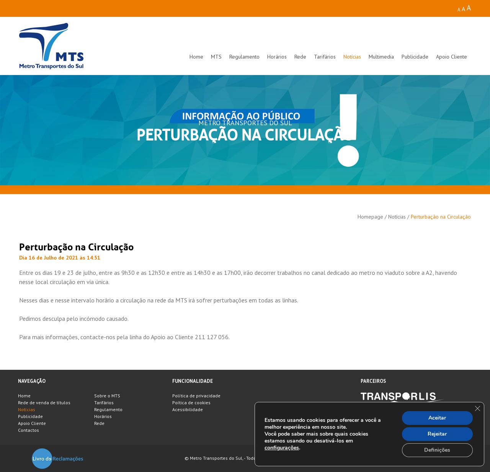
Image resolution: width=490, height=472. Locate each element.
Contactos (28, 430)
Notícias (352, 56)
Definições (437, 450)
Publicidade (415, 56)
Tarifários (325, 56)
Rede (300, 56)
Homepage (370, 216)
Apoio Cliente (451, 56)
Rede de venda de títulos (44, 402)
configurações (282, 447)
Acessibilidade (187, 409)
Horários (277, 56)
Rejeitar (437, 434)
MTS (216, 56)
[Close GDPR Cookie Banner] (477, 408)
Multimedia (381, 56)
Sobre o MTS (107, 396)
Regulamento (244, 56)
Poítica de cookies (191, 402)
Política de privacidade (196, 396)
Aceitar (437, 417)
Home (196, 56)
